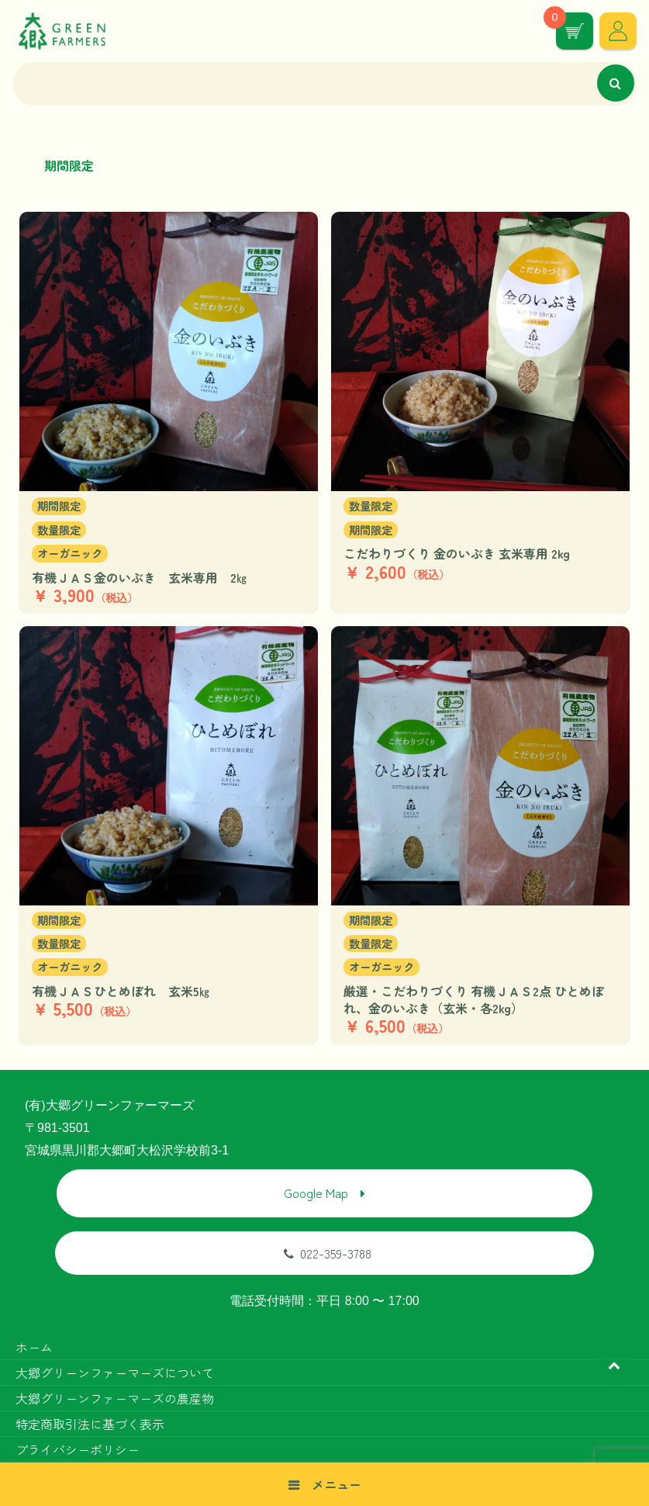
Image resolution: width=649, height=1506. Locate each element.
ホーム (34, 1347)
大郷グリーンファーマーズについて (115, 1372)
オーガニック (69, 553)
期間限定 (59, 505)
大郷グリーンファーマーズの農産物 (115, 1398)
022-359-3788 (327, 1253)
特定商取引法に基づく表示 (90, 1423)
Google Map (316, 1192)
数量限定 (59, 529)
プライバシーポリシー (78, 1449)
